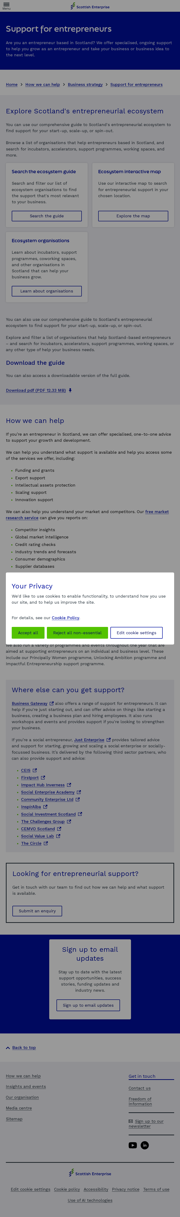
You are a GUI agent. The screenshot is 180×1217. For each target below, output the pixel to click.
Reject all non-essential (77, 632)
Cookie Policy (65, 617)
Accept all (28, 632)
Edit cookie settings (136, 632)
